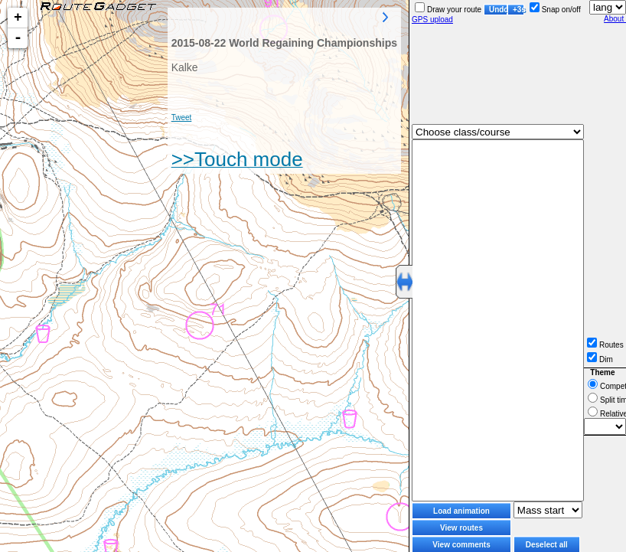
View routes (461, 528)
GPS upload (432, 19)
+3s (518, 9)
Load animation (461, 511)
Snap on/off (555, 9)
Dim (600, 359)
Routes (605, 345)
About (615, 19)
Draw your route (448, 9)
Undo (498, 9)
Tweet (181, 117)
